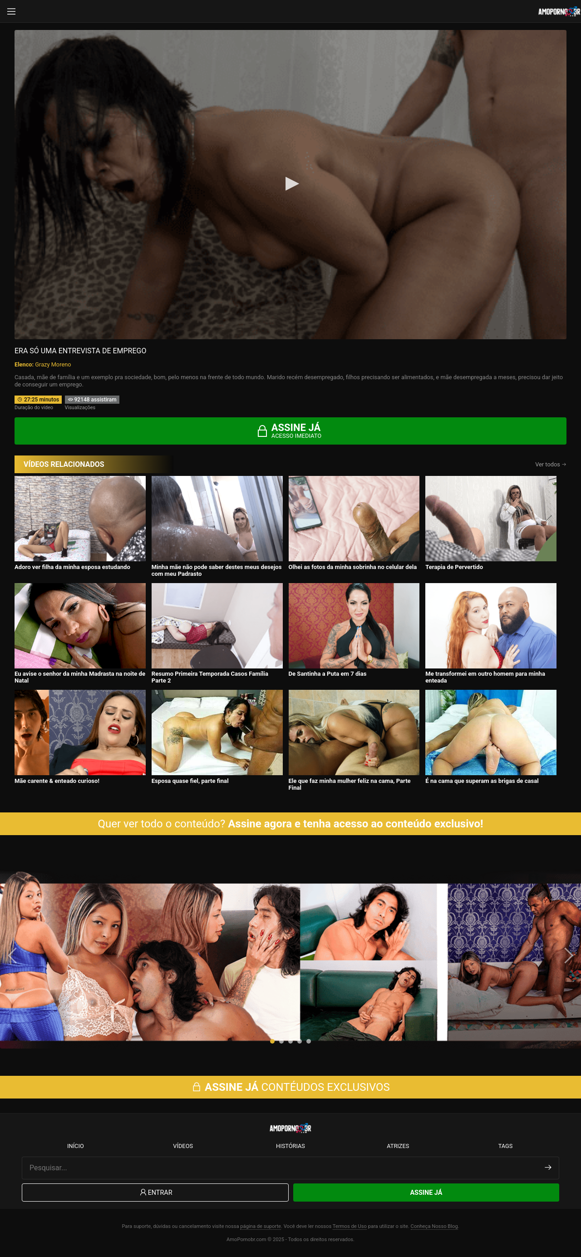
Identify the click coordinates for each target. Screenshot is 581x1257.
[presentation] (13, 955)
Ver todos (550, 464)
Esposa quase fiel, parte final (190, 780)
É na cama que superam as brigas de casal (481, 780)
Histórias (290, 1146)
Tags (505, 1146)
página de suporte (260, 1226)
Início (75, 1146)
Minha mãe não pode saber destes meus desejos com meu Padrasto (217, 570)
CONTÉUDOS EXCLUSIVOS (290, 1087)
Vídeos (183, 1146)
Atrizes (398, 1146)
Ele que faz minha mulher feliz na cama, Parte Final (350, 784)
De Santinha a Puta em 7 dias (328, 673)
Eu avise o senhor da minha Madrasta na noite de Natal (80, 677)
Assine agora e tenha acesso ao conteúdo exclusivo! (355, 823)
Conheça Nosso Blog (434, 1226)
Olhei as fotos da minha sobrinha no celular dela (353, 567)
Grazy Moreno (53, 364)
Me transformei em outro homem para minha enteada (485, 677)
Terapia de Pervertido (454, 567)
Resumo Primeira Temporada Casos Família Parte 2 (210, 677)
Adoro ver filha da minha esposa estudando (72, 567)
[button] (272, 1041)
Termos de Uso (350, 1226)
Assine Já (426, 1193)
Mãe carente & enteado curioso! (57, 780)
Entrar (155, 1193)
